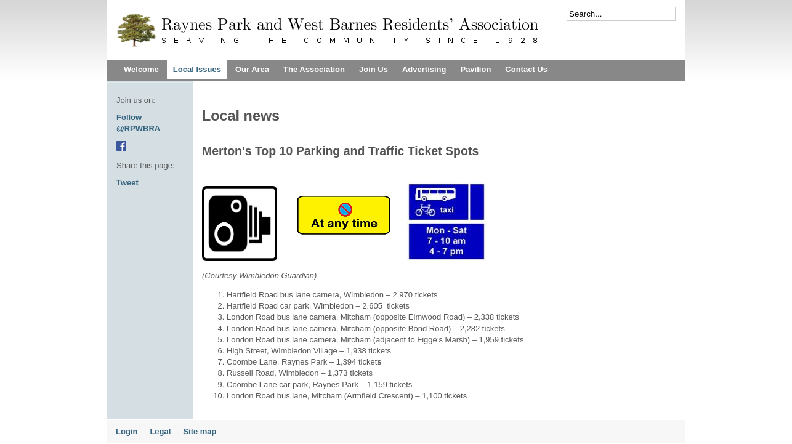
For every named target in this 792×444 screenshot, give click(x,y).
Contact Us (526, 69)
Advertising (424, 69)
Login (126, 431)
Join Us (373, 69)
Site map (199, 431)
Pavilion (475, 69)
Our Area (252, 69)
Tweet (127, 182)
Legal (160, 431)
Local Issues (197, 69)
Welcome (141, 69)
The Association (314, 69)
